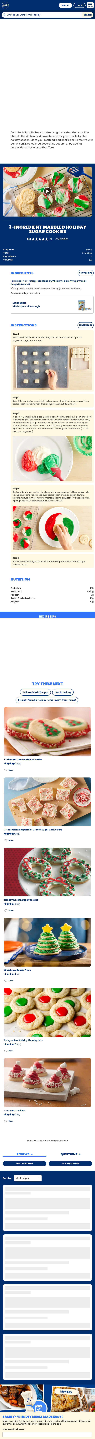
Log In (79, 5)
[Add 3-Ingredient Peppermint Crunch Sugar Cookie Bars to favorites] (6, 840)
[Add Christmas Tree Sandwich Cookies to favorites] (6, 770)
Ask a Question (70, 1163)
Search (88, 15)
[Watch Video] (47, 191)
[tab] (24, 1154)
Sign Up (65, 5)
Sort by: (7, 1178)
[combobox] (41, 15)
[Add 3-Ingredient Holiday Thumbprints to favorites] (6, 1051)
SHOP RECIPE (85, 273)
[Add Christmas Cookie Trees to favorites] (6, 980)
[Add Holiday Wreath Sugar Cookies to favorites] (6, 910)
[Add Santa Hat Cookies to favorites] (6, 1121)
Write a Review (24, 1163)
